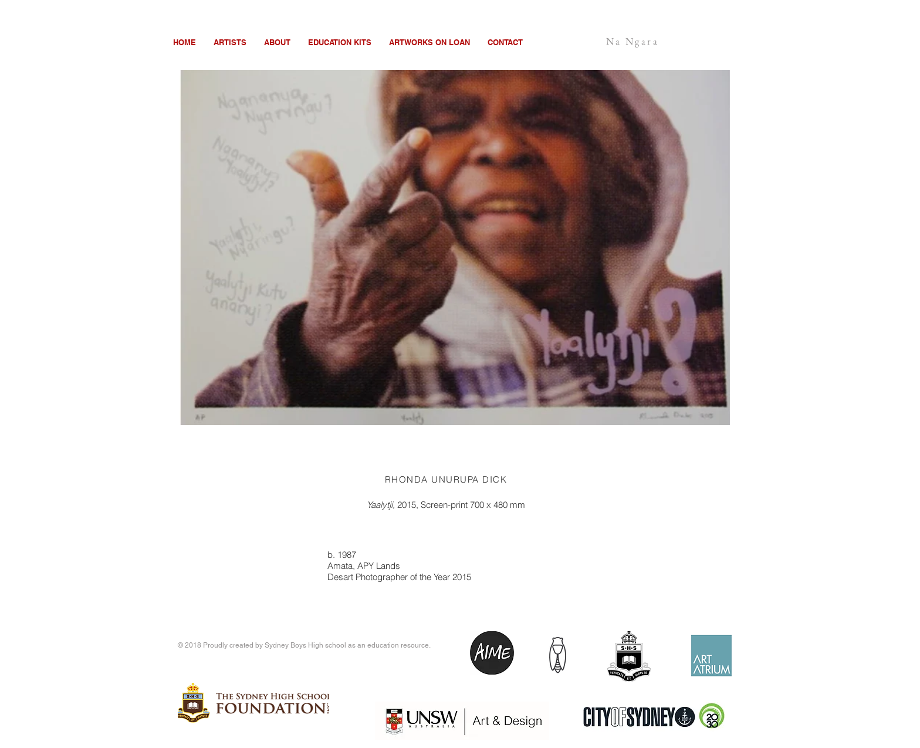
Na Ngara (632, 41)
